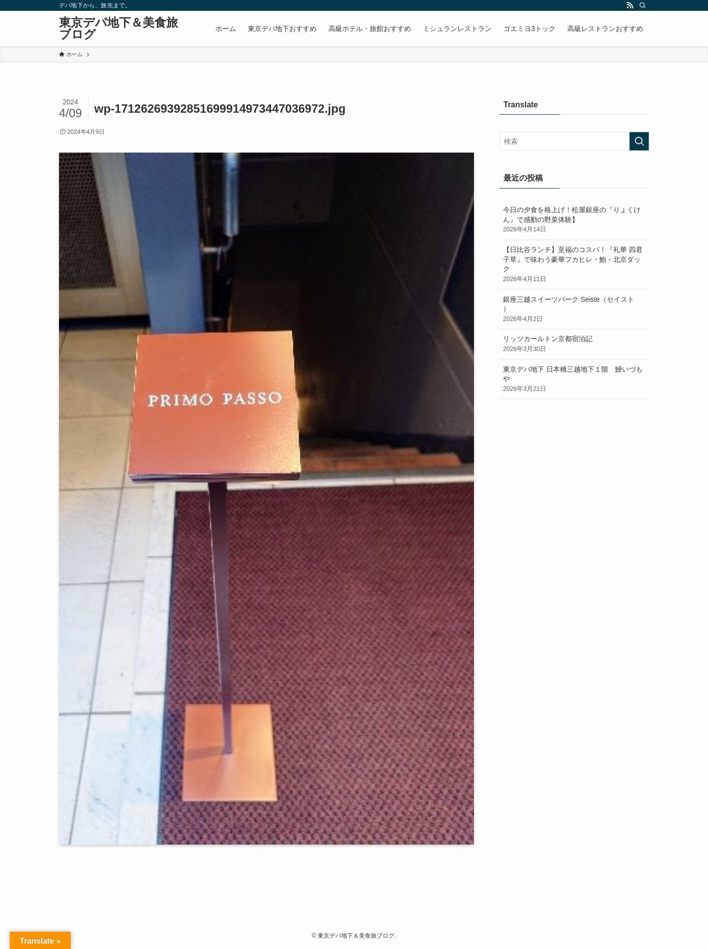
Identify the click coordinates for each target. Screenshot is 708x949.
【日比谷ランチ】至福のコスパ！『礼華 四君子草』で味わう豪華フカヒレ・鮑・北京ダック (574, 265)
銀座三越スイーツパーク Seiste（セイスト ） (574, 309)
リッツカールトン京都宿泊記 (574, 344)
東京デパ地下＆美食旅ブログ (118, 28)
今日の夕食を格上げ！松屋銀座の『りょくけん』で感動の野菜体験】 (574, 220)
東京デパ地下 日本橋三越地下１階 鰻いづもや (574, 379)
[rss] (629, 5)
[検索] (642, 5)
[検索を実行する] (639, 141)
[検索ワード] (574, 141)
